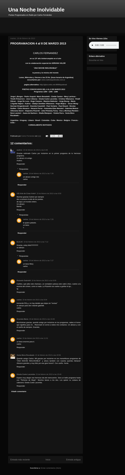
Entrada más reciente (20, 460)
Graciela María (22, 319)
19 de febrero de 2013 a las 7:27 (41, 260)
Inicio (48, 460)
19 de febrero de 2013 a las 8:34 (34, 300)
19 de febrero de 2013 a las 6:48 (35, 150)
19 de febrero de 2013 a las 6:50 (49, 193)
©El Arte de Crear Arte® (26, 193)
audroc (19, 150)
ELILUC (20, 242)
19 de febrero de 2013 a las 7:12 (36, 242)
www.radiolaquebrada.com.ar (53, 80)
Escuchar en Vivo (96, 60)
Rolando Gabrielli (24, 280)
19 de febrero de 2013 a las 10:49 (42, 319)
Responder (21, 164)
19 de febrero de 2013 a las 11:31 (35, 338)
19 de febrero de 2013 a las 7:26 (41, 173)
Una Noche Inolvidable (36, 10)
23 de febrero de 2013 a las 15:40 (48, 374)
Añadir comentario (18, 391)
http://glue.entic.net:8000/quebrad (53, 85)
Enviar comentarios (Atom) (51, 468)
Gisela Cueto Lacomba (26, 374)
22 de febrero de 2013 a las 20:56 (48, 355)
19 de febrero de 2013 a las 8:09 (44, 280)
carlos (25, 173)
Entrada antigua (73, 460)
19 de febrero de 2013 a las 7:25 (41, 219)
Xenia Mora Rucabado (25, 355)
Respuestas (23, 169)
